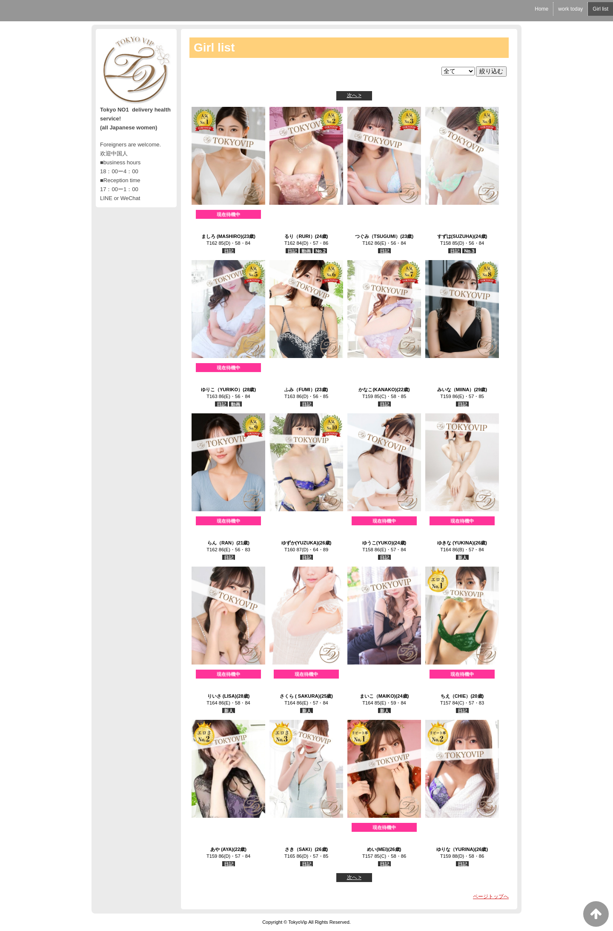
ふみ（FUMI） (299, 389)
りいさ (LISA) (222, 696)
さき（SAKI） (300, 849)
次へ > (354, 95)
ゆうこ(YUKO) (377, 542)
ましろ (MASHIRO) (221, 236)
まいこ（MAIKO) (378, 696)
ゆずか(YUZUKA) (299, 542)
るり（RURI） (299, 236)
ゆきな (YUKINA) (455, 542)
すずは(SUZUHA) (455, 236)
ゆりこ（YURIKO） (222, 389)
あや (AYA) (221, 849)
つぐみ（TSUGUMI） (377, 236)
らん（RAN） (221, 542)
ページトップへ (491, 896)
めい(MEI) (377, 849)
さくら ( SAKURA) (300, 696)
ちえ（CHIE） (456, 696)
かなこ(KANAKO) (377, 389)
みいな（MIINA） (455, 389)
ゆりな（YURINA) (455, 849)
